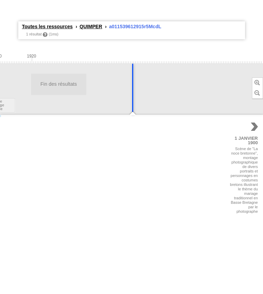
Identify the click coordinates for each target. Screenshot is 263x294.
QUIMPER (91, 26)
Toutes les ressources (47, 26)
